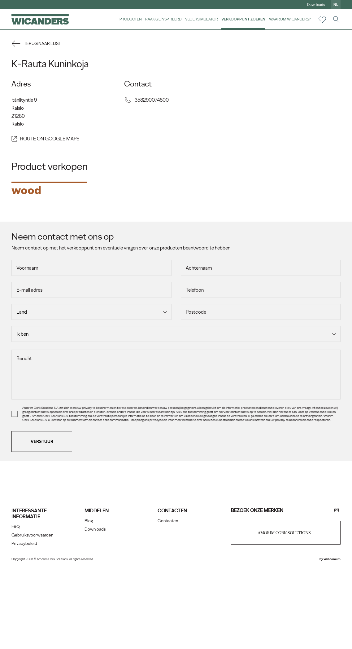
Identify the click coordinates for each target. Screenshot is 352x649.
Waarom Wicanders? (289, 19)
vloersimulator (200, 19)
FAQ (16, 605)
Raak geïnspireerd (163, 19)
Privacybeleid (25, 622)
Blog (89, 599)
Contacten (168, 599)
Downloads (315, 4)
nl (334, 4)
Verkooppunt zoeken (243, 19)
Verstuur (43, 520)
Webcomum (331, 638)
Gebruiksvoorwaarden (33, 613)
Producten (130, 19)
